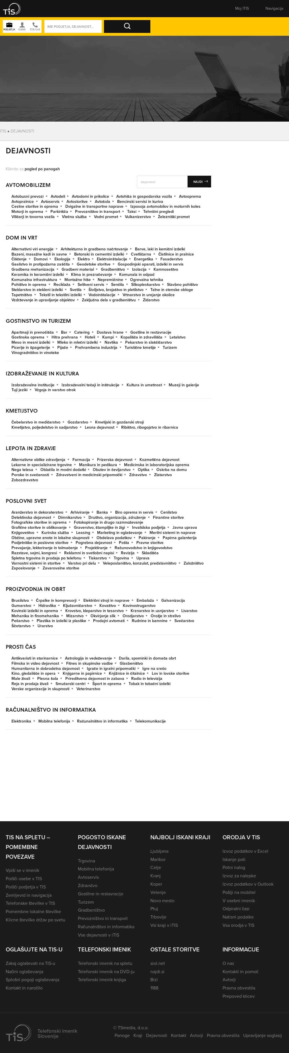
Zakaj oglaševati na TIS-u (30, 963)
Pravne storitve (150, 543)
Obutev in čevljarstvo (112, 470)
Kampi (108, 337)
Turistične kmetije (140, 348)
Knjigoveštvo (22, 533)
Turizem (170, 348)
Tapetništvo (21, 295)
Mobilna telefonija (54, 721)
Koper (156, 884)
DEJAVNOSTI (22, 131)
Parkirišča (59, 212)
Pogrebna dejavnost (94, 543)
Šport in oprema (107, 684)
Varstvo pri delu (82, 563)
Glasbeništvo (131, 663)
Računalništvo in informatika (102, 721)
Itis (3, 131)
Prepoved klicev (239, 996)
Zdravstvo (138, 475)
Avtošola (102, 202)
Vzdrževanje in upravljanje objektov (43, 300)
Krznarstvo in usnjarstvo (152, 611)
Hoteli (90, 337)
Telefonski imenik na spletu (105, 963)
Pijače (62, 348)
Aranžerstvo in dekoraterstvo (37, 512)
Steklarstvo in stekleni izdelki (37, 290)
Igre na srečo (154, 669)
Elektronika (21, 721)
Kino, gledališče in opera (33, 673)
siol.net (157, 963)
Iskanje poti (234, 859)
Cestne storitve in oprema (34, 206)
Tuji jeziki (19, 390)
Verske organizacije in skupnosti (40, 689)
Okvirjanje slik (103, 616)
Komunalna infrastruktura (34, 280)
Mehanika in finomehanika (35, 616)
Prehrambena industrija (96, 348)
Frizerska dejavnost (114, 460)
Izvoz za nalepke (239, 875)
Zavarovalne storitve (61, 568)
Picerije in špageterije (30, 348)
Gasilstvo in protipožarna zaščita (40, 264)
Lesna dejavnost (99, 427)
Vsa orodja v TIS (238, 925)
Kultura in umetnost (144, 385)
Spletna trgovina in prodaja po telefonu (46, 558)
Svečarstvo (184, 621)
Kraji (137, 1035)
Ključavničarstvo (77, 606)
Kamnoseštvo (166, 269)
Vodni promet (106, 217)
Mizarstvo (75, 616)
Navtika (111, 342)
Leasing (83, 533)
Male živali (20, 679)
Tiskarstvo (98, 558)
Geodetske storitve (94, 264)
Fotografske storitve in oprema (39, 522)
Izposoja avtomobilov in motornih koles (165, 206)
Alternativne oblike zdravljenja (38, 460)
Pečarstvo (20, 621)
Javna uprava (184, 527)
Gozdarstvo (78, 422)
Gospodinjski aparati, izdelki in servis (151, 264)
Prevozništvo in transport (97, 212)
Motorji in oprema (27, 212)
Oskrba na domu (171, 470)
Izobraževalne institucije (32, 385)
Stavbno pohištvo (182, 285)
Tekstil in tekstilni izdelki (60, 295)
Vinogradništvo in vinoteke (35, 353)
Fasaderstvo (171, 259)
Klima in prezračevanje (91, 275)
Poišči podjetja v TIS (26, 887)
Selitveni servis (91, 285)
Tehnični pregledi (158, 212)
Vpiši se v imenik (22, 870)
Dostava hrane (110, 332)
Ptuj (154, 908)
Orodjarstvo (133, 616)
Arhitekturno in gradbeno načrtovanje (94, 249)
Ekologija (62, 259)
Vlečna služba (74, 217)
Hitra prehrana (65, 337)
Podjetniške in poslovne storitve (39, 543)
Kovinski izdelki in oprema (34, 611)
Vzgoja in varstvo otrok (55, 390)
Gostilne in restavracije (150, 332)
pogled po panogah (42, 169)
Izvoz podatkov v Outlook (248, 884)
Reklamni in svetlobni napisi (89, 553)
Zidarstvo (151, 300)
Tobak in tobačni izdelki (149, 684)
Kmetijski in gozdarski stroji (119, 422)
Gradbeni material (78, 269)
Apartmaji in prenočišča (32, 332)
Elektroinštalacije (112, 259)
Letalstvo (178, 337)
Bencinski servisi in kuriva (140, 202)
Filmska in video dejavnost (35, 663)
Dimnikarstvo (70, 517)
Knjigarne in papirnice (82, 673)
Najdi (198, 181)
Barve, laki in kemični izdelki (160, 249)
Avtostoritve (77, 202)
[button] (16, 8)
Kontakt (178, 1035)
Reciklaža (62, 285)
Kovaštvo (107, 606)
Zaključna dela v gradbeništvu (109, 300)
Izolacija (139, 269)
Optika (144, 470)
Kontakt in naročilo (24, 988)
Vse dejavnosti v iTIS (98, 935)
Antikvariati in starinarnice (34, 658)
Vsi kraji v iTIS (164, 925)
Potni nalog (234, 867)
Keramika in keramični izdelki (37, 275)
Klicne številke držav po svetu (35, 920)
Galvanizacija (173, 600)
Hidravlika (47, 606)
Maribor (158, 859)
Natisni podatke (238, 917)
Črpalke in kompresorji (56, 600)
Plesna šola (47, 679)
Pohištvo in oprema (28, 285)
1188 (154, 988)
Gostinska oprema (27, 337)
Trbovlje (158, 917)
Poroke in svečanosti (30, 475)
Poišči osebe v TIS (24, 878)
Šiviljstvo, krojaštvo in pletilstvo (116, 290)
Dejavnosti (156, 1035)
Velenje (158, 892)
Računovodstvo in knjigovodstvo (143, 548)
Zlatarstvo (163, 475)
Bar (64, 332)
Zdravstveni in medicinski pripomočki (89, 475)
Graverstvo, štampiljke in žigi (99, 527)
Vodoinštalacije (102, 295)
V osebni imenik (239, 900)
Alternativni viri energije (32, 249)
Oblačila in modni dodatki (63, 470)
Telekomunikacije (150, 721)
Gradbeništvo (113, 269)
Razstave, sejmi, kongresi (34, 553)
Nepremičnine (110, 280)
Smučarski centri (70, 684)
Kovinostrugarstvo (139, 606)
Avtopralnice (22, 202)
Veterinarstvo (88, 689)
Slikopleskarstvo (145, 285)
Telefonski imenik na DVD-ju (106, 971)
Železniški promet (174, 217)
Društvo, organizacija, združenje (117, 517)
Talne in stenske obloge (171, 290)
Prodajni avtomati (109, 621)
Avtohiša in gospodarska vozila (144, 196)
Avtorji (229, 979)
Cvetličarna (141, 254)
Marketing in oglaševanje (119, 533)
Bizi (154, 979)
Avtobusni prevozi (27, 196)
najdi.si (157, 971)
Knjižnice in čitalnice (127, 673)
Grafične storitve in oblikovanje (39, 527)
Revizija (128, 553)
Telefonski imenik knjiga (102, 979)
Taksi (131, 212)
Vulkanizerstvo (138, 217)
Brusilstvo (20, 600)
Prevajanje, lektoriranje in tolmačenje (44, 548)
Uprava (143, 558)
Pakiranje (147, 538)
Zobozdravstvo (24, 480)
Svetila (76, 290)
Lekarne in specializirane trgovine (41, 465)
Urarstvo (45, 626)
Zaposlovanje (23, 568)
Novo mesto (162, 900)
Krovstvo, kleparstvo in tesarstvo (94, 611)
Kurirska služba (55, 533)
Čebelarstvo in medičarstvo (35, 422)
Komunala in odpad (136, 275)
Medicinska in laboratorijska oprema (156, 465)
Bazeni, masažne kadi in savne (39, 254)
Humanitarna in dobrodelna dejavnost (45, 669)
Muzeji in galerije (184, 385)
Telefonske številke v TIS (30, 903)
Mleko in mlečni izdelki (77, 342)
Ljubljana (159, 851)
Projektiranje (96, 548)
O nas (228, 963)
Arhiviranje (80, 512)
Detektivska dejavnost (31, 517)
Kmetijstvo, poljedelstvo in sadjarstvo (44, 427)
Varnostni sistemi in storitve (36, 563)
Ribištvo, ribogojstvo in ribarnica (149, 427)
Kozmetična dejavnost (159, 460)
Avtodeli (58, 196)
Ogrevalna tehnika (146, 280)
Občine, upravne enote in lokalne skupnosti (50, 538)
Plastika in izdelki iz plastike (61, 621)
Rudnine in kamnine (150, 621)
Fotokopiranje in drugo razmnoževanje (108, 522)
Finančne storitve (168, 517)
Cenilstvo (168, 512)
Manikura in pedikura (98, 465)
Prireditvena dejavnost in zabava (94, 679)
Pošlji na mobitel (239, 892)
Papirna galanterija (180, 538)
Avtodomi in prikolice (90, 196)
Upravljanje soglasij (262, 1035)
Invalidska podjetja (149, 527)
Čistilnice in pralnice (176, 254)
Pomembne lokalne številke (33, 911)
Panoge (122, 1035)
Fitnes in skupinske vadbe (89, 663)
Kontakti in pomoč (240, 971)
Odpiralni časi (236, 908)
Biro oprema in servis (134, 512)
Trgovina (121, 558)
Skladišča (150, 553)
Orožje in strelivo (166, 616)
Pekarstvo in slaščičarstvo (148, 342)
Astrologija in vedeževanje (88, 658)
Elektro (84, 259)
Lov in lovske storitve (170, 673)
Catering (82, 332)
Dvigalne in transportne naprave (94, 206)
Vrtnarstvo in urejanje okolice (149, 295)
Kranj (155, 875)
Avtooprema (190, 196)
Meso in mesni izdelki (30, 342)
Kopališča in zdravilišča (141, 337)
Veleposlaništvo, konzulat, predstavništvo (139, 563)
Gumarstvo (21, 606)
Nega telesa (22, 470)
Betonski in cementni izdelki (99, 254)
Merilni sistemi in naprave (173, 533)
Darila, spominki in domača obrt (147, 658)
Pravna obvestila (239, 988)
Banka (102, 512)
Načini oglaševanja (24, 971)
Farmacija (81, 460)
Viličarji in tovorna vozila (33, 217)
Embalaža (145, 600)
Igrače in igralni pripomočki (111, 669)
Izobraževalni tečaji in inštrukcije (91, 385)
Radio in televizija (146, 679)
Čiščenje (19, 259)
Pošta (124, 543)
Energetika (143, 259)
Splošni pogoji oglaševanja (32, 979)
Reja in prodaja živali (29, 684)
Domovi (41, 259)
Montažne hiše (77, 280)
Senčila (117, 285)
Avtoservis (50, 202)
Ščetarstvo (21, 626)
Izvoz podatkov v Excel (245, 851)
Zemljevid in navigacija (29, 895)
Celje (155, 867)
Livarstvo (189, 611)
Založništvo (194, 563)
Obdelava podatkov (114, 538)
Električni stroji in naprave (106, 600)
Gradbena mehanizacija (32, 269)
